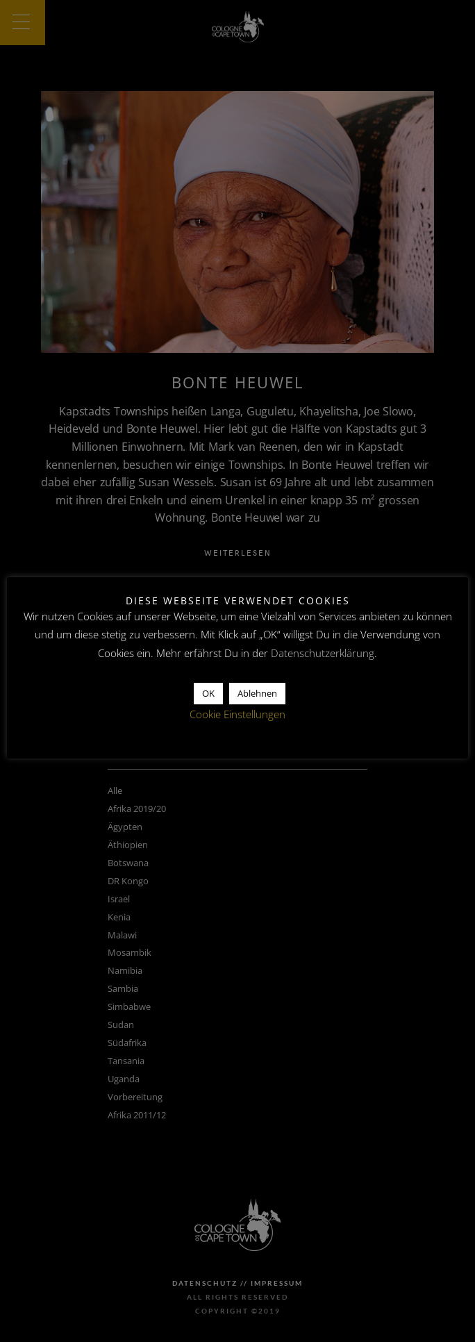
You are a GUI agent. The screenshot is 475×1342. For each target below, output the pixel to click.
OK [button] (208, 693)
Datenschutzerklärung (322, 653)
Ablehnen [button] (257, 693)
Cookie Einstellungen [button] (237, 714)
